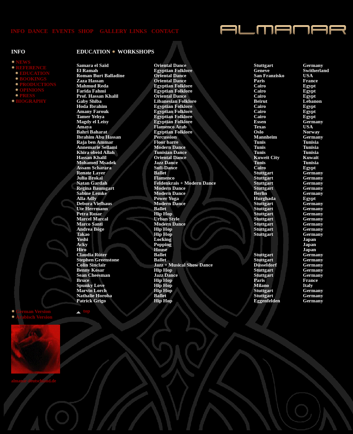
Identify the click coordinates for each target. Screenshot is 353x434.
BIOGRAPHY (31, 101)
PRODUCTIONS (38, 84)
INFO (16, 31)
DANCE (38, 31)
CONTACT (165, 31)
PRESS (27, 95)
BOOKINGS (33, 78)
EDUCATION (34, 73)
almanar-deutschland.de (33, 381)
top (83, 311)
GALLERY (113, 31)
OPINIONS (32, 90)
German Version (33, 311)
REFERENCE (31, 67)
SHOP (86, 31)
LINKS (138, 31)
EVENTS (63, 31)
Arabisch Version (34, 317)
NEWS (23, 62)
